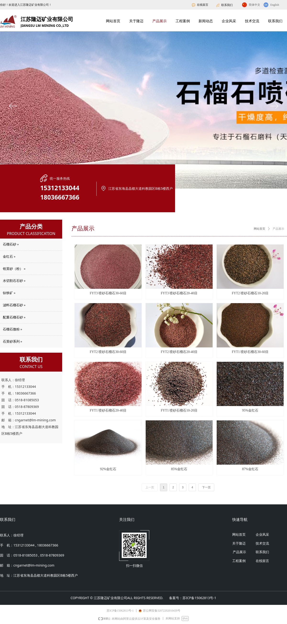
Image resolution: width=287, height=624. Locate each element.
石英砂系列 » (12, 341)
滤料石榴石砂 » (14, 305)
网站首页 (259, 228)
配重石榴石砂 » (14, 317)
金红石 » (9, 256)
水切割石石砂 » (14, 281)
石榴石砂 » (11, 244)
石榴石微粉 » (12, 329)
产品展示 (278, 228)
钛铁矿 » (9, 293)
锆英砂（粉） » (14, 269)
